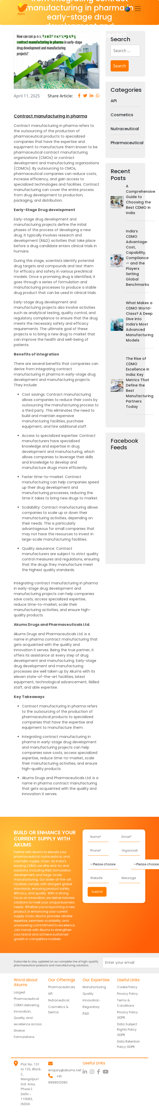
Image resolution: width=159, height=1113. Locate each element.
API (114, 101)
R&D (86, 1013)
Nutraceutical (125, 129)
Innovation (91, 1000)
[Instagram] (93, 1071)
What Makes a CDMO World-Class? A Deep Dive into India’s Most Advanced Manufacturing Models (139, 321)
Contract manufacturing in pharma (50, 116)
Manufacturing (94, 987)
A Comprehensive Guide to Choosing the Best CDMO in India (140, 199)
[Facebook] (100, 1071)
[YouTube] (106, 1071)
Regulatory (91, 1007)
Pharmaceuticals (61, 987)
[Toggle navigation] (137, 9)
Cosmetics (122, 115)
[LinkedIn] (86, 1071)
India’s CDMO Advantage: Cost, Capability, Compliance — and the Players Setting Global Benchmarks (137, 258)
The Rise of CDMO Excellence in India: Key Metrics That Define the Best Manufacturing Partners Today (139, 382)
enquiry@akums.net (64, 1070)
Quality (88, 993)
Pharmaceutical (125, 143)
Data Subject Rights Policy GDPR (127, 1029)
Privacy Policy (127, 993)
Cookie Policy (127, 987)
